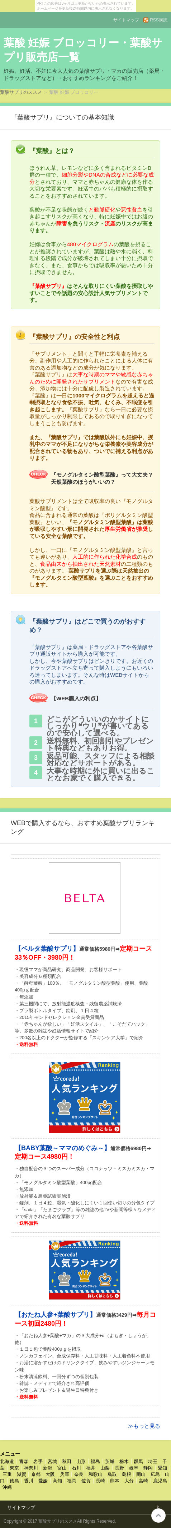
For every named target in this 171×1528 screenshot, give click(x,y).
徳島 (14, 1480)
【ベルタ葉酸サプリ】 (47, 948)
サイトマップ (126, 19)
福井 (90, 1468)
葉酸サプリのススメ (21, 92)
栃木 (124, 1461)
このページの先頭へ (158, 1515)
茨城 (109, 1461)
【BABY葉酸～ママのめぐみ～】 (62, 1148)
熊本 (114, 1480)
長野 (119, 1468)
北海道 (7, 1461)
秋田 (66, 1461)
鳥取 (112, 1474)
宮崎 (143, 1480)
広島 (155, 1474)
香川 (28, 1480)
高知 (57, 1480)
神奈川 (31, 1468)
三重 (7, 1474)
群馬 (138, 1461)
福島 (95, 1461)
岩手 (38, 1461)
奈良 (79, 1474)
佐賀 (86, 1480)
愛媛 (43, 1480)
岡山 (141, 1474)
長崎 (100, 1480)
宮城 (52, 1461)
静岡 (148, 1468)
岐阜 (133, 1468)
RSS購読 (158, 19)
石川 (76, 1468)
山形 (81, 1461)
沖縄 (7, 1487)
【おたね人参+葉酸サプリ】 (55, 1314)
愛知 (162, 1468)
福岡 (71, 1480)
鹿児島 (160, 1480)
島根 (126, 1474)
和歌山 (96, 1474)
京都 (36, 1474)
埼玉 (152, 1461)
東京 (14, 1468)
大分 (129, 1480)
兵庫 (64, 1474)
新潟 (47, 1468)
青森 (23, 1461)
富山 (62, 1468)
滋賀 (21, 1474)
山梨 (105, 1468)
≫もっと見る (144, 1426)
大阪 (50, 1474)
